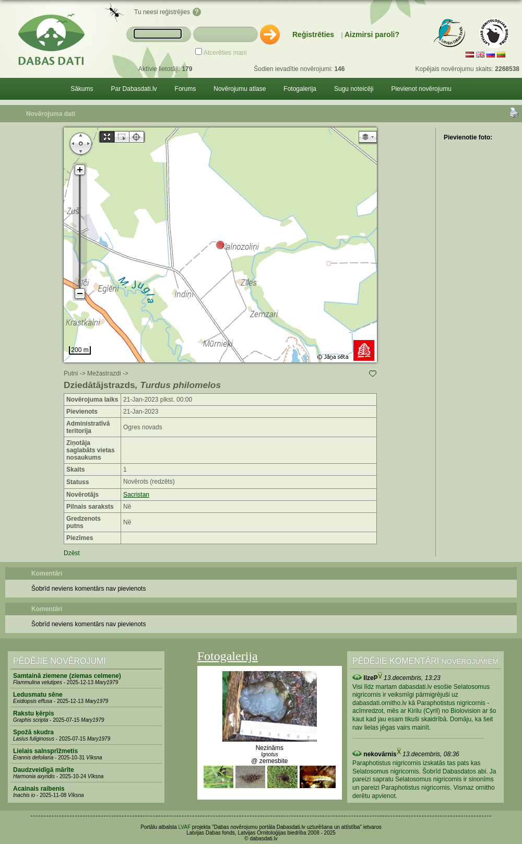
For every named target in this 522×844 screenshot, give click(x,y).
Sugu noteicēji (353, 88)
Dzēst (72, 553)
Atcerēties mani (225, 52)
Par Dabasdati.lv (134, 88)
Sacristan (136, 494)
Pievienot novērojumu (421, 88)
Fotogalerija (299, 88)
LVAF (185, 827)
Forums (185, 88)
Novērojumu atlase (239, 88)
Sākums (81, 88)
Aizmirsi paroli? (372, 34)
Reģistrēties (313, 34)
